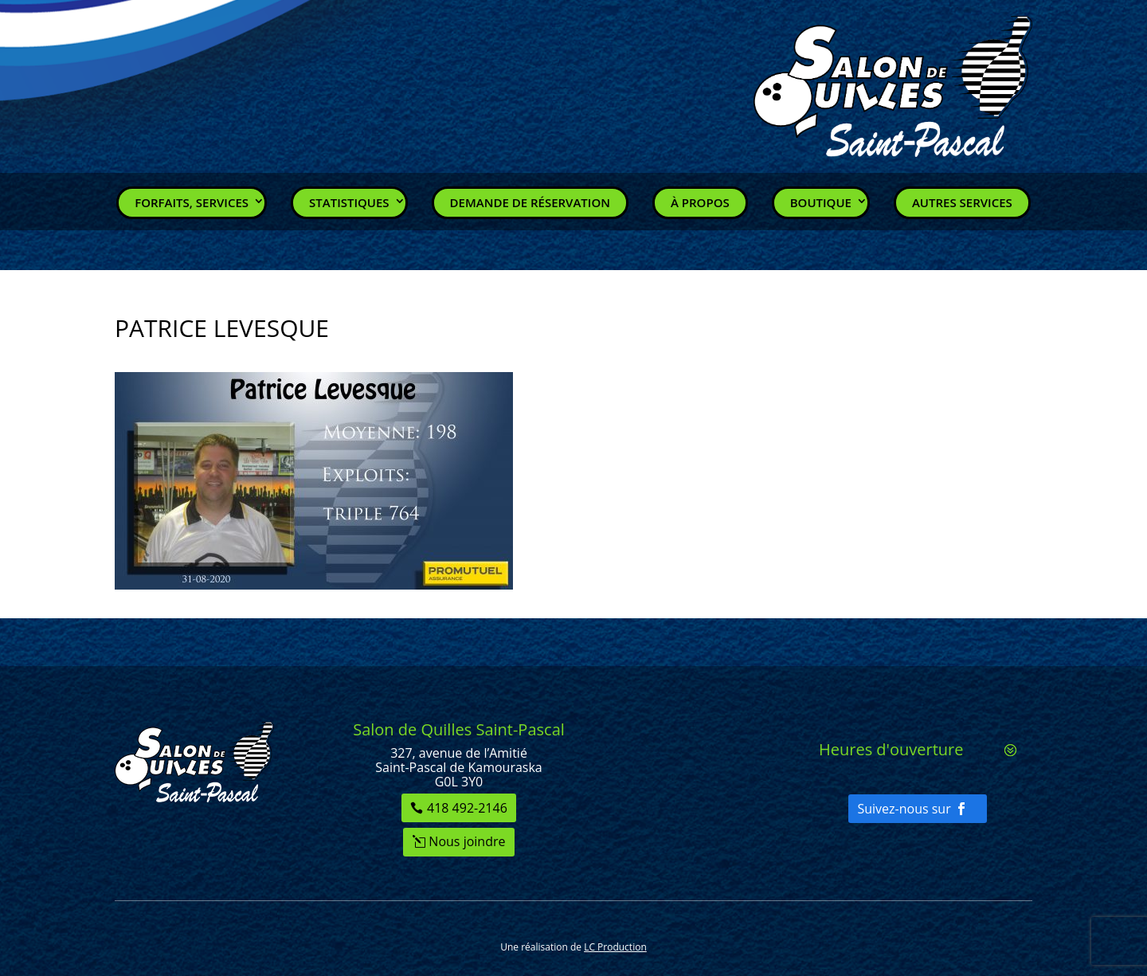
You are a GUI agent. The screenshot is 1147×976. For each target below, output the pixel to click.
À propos (700, 202)
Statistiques (349, 202)
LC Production (615, 947)
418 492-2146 (467, 808)
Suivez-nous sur (903, 808)
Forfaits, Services (192, 202)
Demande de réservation (530, 202)
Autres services (962, 202)
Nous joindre (467, 841)
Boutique (820, 202)
